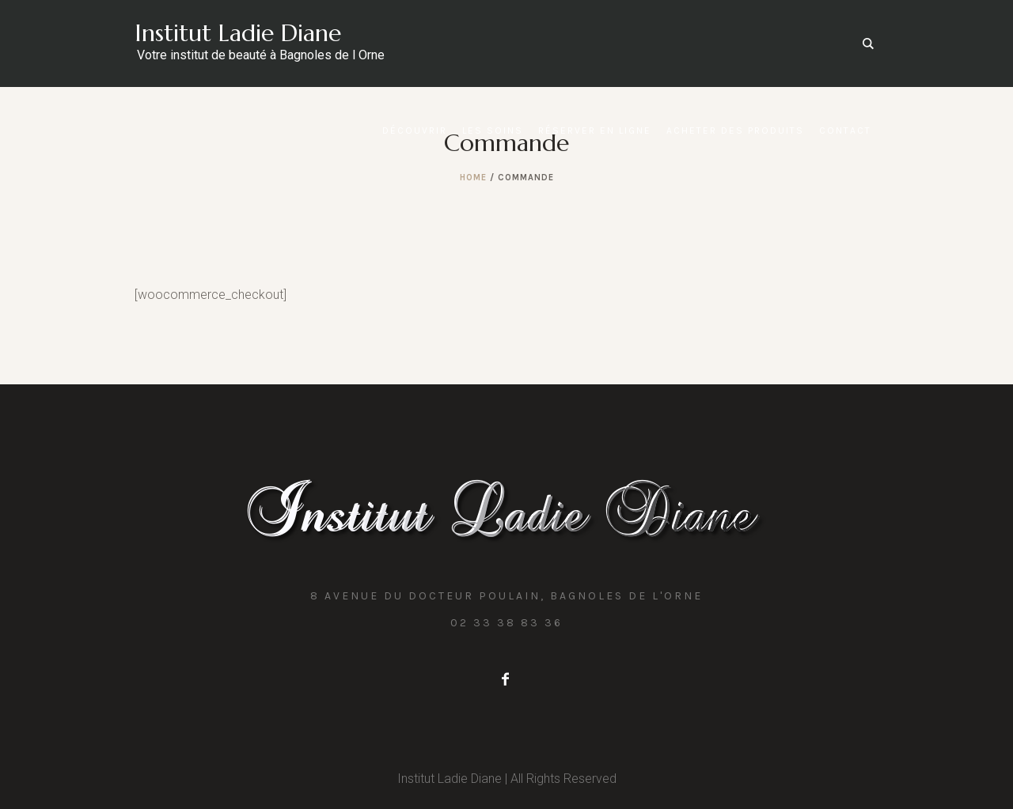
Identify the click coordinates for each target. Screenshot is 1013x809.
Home (473, 177)
